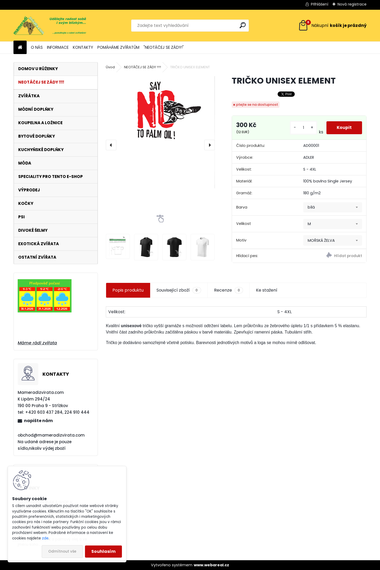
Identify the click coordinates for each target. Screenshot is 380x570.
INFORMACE (58, 47)
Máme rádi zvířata (37, 343)
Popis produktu (128, 290)
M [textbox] (309, 223)
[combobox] (332, 207)
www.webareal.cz (211, 565)
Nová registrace (352, 4)
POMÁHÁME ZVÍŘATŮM (118, 47)
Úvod (110, 67)
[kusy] (303, 127)
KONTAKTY (83, 47)
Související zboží (178, 290)
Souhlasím (103, 551)
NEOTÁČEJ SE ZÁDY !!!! (142, 67)
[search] (243, 25)
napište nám (38, 421)
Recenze (228, 290)
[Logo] (49, 25)
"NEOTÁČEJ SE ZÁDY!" (164, 47)
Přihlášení (319, 4)
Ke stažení (266, 290)
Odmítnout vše (62, 551)
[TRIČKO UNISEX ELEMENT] (160, 111)
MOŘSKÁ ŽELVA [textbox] (321, 240)
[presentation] (111, 145)
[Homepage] (20, 48)
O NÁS (37, 47)
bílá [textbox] (311, 207)
